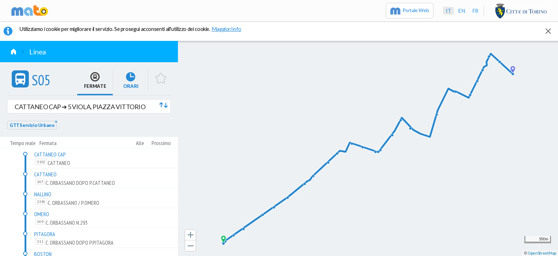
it (448, 10)
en (461, 10)
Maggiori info (230, 29)
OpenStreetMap (542, 253)
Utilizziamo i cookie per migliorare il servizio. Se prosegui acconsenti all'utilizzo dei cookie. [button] (135, 29)
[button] (89, 106)
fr (475, 10)
